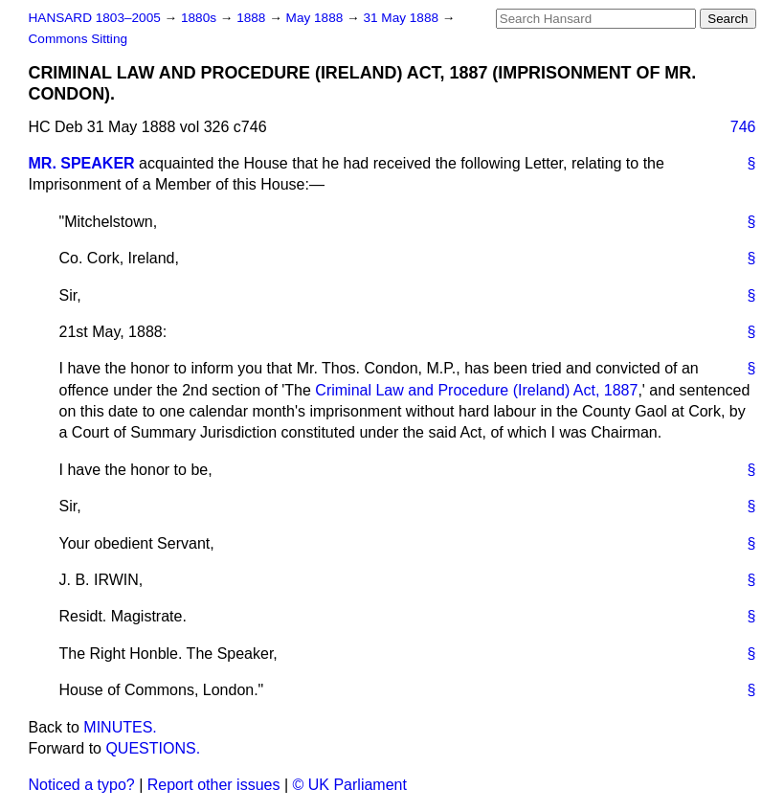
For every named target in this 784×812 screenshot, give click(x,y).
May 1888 (316, 18)
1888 (252, 18)
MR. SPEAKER (82, 163)
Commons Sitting (78, 39)
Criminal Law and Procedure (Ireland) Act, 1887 (476, 390)
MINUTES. (119, 727)
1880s (200, 18)
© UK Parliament (350, 785)
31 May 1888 (402, 18)
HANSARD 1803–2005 (95, 18)
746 (743, 127)
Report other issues (213, 785)
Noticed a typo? (82, 785)
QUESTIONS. (152, 748)
